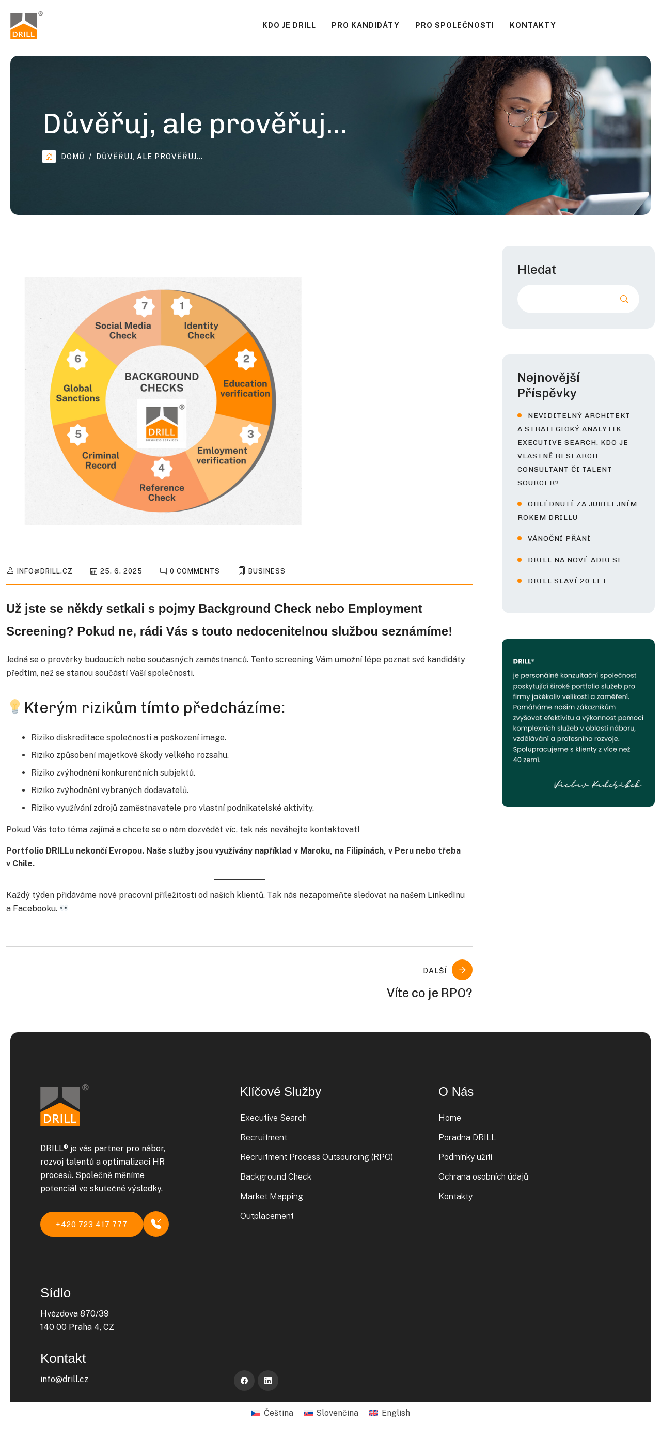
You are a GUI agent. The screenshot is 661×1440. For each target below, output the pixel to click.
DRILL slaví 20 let (567, 581)
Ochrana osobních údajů (483, 1177)
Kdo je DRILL (289, 25)
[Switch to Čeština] (272, 1413)
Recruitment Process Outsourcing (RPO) (316, 1157)
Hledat (536, 269)
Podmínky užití (465, 1157)
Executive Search (273, 1118)
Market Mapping (271, 1196)
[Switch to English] (389, 1413)
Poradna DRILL (467, 1137)
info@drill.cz (45, 571)
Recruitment (263, 1137)
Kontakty (533, 25)
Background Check (275, 1177)
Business (267, 571)
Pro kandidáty (366, 25)
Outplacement (267, 1216)
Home (449, 1118)
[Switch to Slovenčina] (331, 1413)
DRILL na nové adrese (575, 559)
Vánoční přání (559, 538)
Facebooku (34, 908)
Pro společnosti (454, 25)
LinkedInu (446, 895)
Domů (63, 156)
